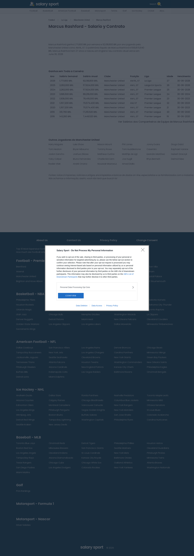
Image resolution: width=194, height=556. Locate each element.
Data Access (97, 306)
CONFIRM (70, 296)
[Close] (143, 250)
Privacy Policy (112, 306)
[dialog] (97, 278)
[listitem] (97, 287)
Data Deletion (81, 306)
